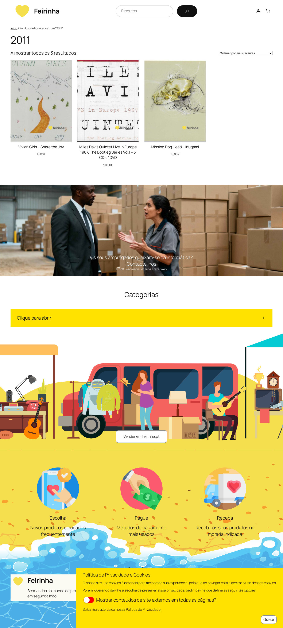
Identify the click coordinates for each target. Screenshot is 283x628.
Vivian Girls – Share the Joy (41, 147)
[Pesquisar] (187, 11)
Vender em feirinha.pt (142, 436)
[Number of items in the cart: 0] (267, 11)
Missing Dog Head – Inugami (175, 147)
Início (14, 28)
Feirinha (46, 11)
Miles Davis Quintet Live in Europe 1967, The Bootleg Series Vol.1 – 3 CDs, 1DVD (108, 152)
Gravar (268, 619)
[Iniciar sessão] (258, 11)
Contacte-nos (141, 264)
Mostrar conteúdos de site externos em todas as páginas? (150, 600)
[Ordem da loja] (245, 53)
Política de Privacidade (143, 609)
